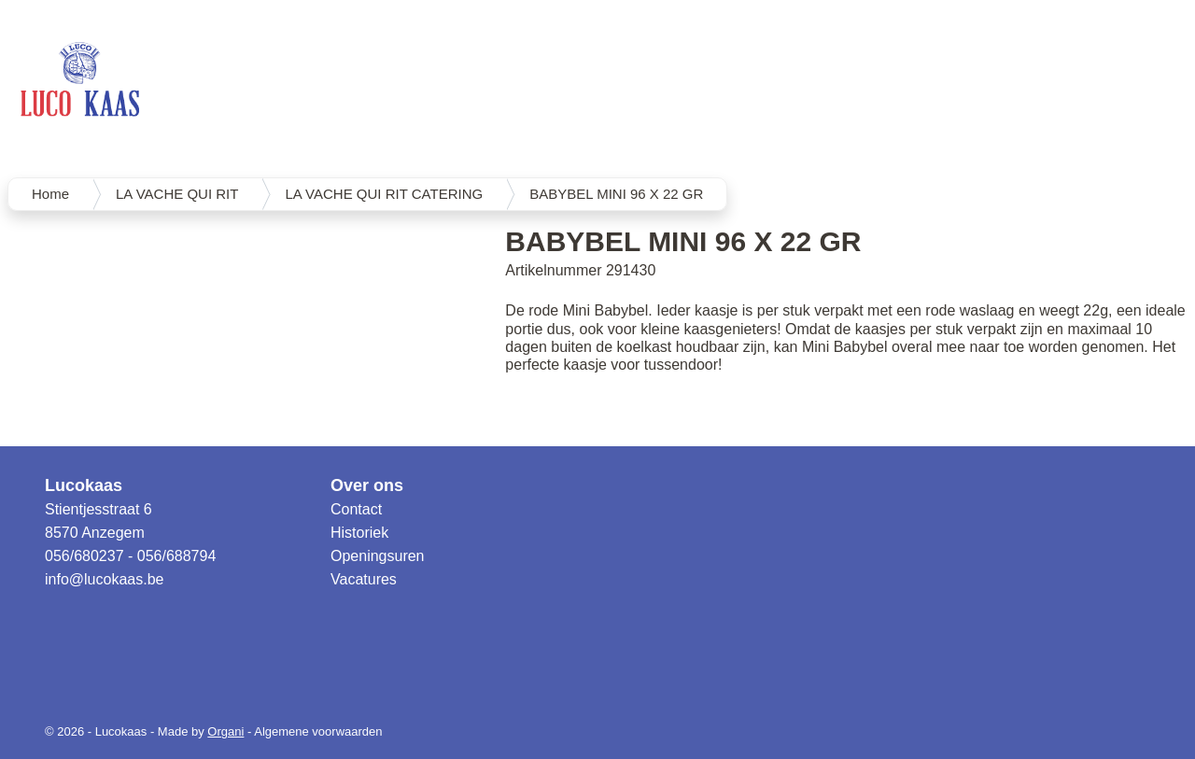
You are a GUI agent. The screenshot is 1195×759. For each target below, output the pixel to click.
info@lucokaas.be (104, 579)
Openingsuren (377, 556)
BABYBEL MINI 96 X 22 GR (616, 194)
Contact (356, 509)
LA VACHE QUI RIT (177, 194)
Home (50, 194)
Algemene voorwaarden (318, 731)
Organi (225, 731)
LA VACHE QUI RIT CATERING (384, 194)
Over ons (366, 485)
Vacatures (363, 579)
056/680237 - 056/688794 (130, 556)
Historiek (359, 533)
